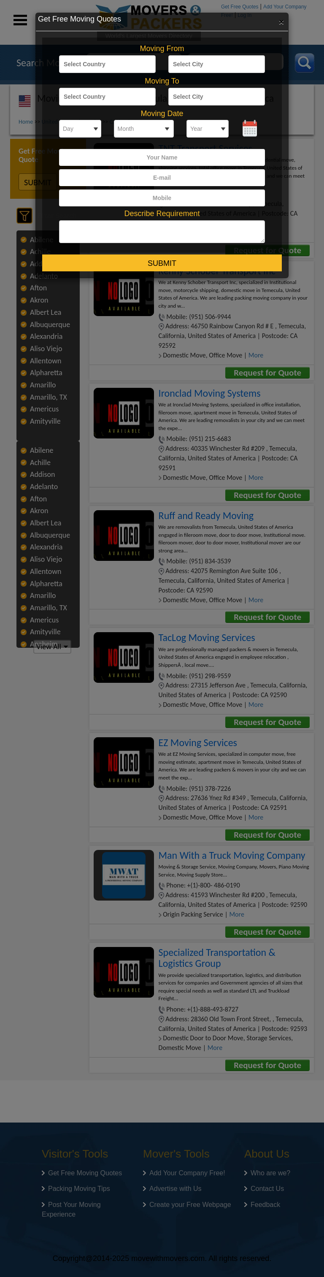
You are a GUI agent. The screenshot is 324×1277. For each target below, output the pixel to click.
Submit (162, 263)
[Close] (281, 21)
